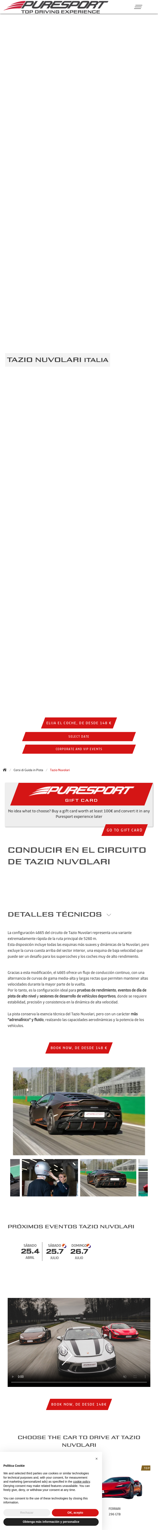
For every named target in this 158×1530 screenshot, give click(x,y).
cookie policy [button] (81, 1481)
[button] (136, 7)
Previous (6, 1180)
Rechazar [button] (26, 1512)
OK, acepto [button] (75, 1512)
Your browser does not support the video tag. (79, 1342)
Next (152, 1180)
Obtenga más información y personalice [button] (51, 1521)
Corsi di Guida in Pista (28, 770)
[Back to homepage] (6, 770)
